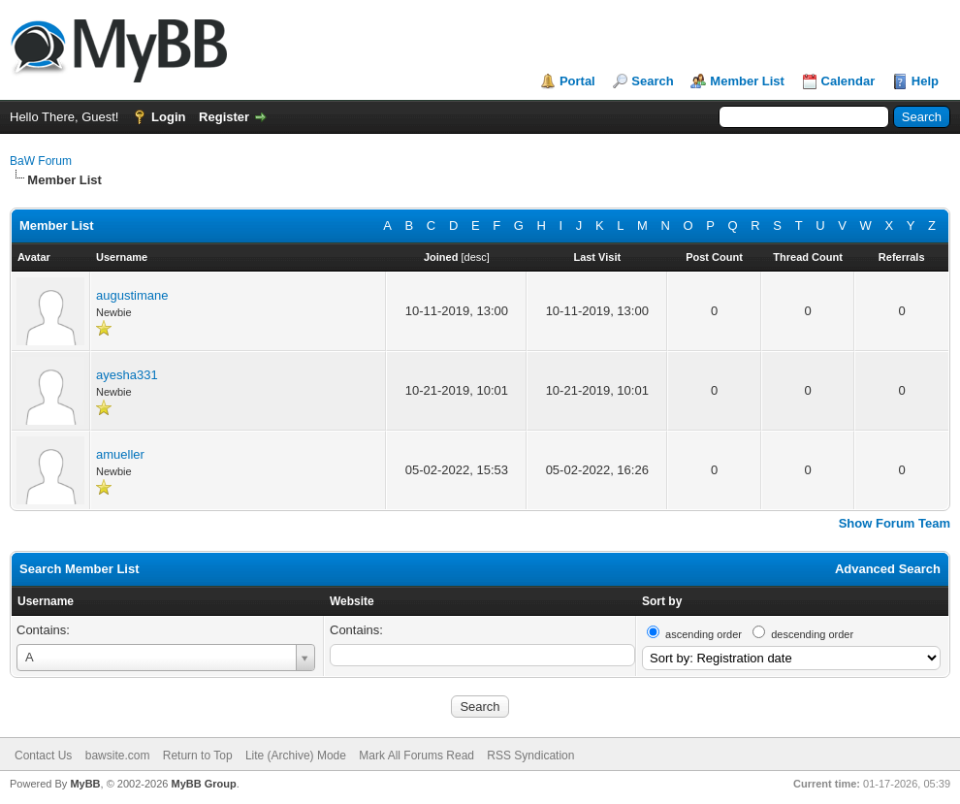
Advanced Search (888, 569)
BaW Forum (41, 161)
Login (168, 117)
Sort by (662, 601)
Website (352, 601)
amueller (120, 454)
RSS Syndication (530, 755)
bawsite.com (117, 755)
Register (224, 117)
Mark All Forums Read (416, 755)
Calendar (848, 81)
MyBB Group (203, 783)
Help (925, 81)
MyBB (85, 783)
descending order (812, 634)
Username (45, 601)
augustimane (132, 295)
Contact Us (43, 755)
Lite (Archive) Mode (295, 755)
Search (652, 81)
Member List (747, 81)
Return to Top (198, 755)
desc (475, 257)
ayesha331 (127, 375)
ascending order (703, 634)
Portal (577, 81)
